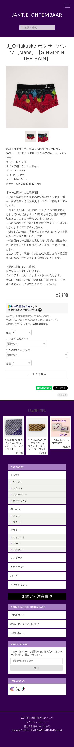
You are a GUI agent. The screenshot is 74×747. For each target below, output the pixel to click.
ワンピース (16, 557)
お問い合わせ (17, 633)
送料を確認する (40, 324)
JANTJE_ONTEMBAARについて (37, 718)
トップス (15, 475)
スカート (17, 522)
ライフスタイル (18, 585)
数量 (8, 363)
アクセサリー (17, 566)
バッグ (14, 576)
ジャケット (19, 537)
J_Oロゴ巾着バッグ (17, 338)
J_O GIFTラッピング (18, 350)
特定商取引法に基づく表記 (24, 624)
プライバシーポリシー (37, 722)
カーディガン (20, 500)
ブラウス (17, 488)
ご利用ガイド (17, 614)
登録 (36, 668)
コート (16, 543)
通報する (63, 395)
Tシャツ (17, 482)
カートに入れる (36, 374)
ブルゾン (17, 549)
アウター (15, 530)
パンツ (16, 516)
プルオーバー (20, 494)
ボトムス (15, 508)
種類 (8, 333)
